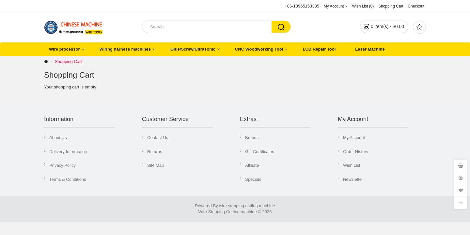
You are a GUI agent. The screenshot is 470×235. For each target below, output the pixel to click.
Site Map (155, 165)
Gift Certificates (259, 151)
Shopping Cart (68, 61)
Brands (251, 137)
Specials (253, 179)
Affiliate (252, 165)
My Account (354, 137)
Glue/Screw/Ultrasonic (192, 49)
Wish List (351, 165)
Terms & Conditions (67, 179)
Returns (154, 151)
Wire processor (64, 49)
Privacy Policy (62, 165)
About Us (58, 137)
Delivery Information (68, 151)
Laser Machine (369, 49)
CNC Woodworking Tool (259, 49)
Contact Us (157, 137)
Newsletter (353, 179)
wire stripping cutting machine (247, 205)
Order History (355, 151)
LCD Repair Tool (319, 49)
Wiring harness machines (125, 49)
